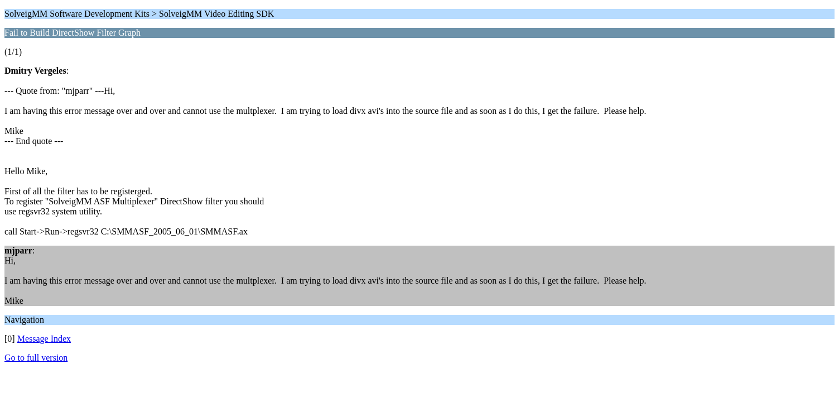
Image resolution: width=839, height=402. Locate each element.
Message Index (44, 338)
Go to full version (35, 357)
